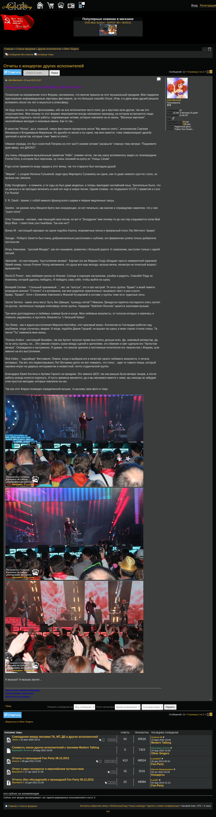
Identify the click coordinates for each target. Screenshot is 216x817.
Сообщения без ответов (20, 54)
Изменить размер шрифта (205, 49)
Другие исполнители (49, 49)
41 (110, 761)
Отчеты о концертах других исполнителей (43, 66)
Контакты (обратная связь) (94, 806)
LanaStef (156, 758)
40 (106, 761)
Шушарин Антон (21, 750)
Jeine (15, 739)
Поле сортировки (118, 707)
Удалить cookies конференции (163, 806)
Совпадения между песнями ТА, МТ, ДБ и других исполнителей (55, 736)
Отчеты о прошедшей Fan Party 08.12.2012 (40, 758)
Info (108, 811)
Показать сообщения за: (71, 707)
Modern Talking (161, 742)
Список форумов (26, 49)
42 (114, 761)
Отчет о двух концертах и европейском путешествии (48, 768)
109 (184, 124)
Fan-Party (157, 764)
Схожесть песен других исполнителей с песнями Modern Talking (55, 747)
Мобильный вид (210, 49)
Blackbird (17, 772)
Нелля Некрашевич (162, 769)
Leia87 (154, 780)
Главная (8, 49)
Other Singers (71, 49)
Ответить (12, 72)
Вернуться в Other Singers (19, 721)
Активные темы (45, 54)
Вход (194, 5)
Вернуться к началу (210, 699)
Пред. (9, 706)
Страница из (195, 71)
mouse (16, 761)
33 (184, 122)
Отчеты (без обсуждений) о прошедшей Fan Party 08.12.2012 (53, 779)
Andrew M (156, 737)
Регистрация (208, 5)
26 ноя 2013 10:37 (32, 80)
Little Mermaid (15, 80)
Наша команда (137, 806)
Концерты (158, 774)
